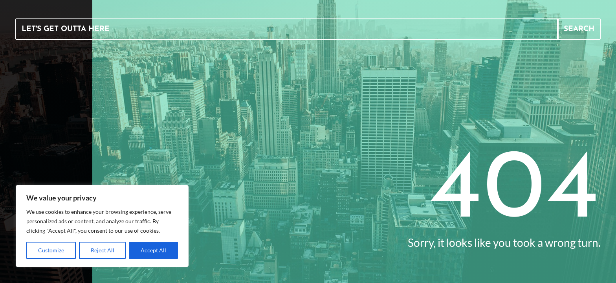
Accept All (153, 250)
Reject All (102, 250)
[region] (102, 226)
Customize (51, 250)
